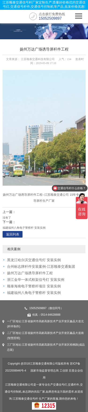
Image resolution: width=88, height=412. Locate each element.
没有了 (7, 217)
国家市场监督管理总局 (45, 370)
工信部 (64, 370)
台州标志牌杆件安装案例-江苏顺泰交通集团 (41, 266)
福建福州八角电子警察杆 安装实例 (24, 227)
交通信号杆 (31, 398)
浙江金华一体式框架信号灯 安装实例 (35, 280)
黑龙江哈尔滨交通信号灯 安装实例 (34, 260)
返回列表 (12, 234)
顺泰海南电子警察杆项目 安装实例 (34, 286)
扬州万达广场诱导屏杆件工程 (30, 273)
